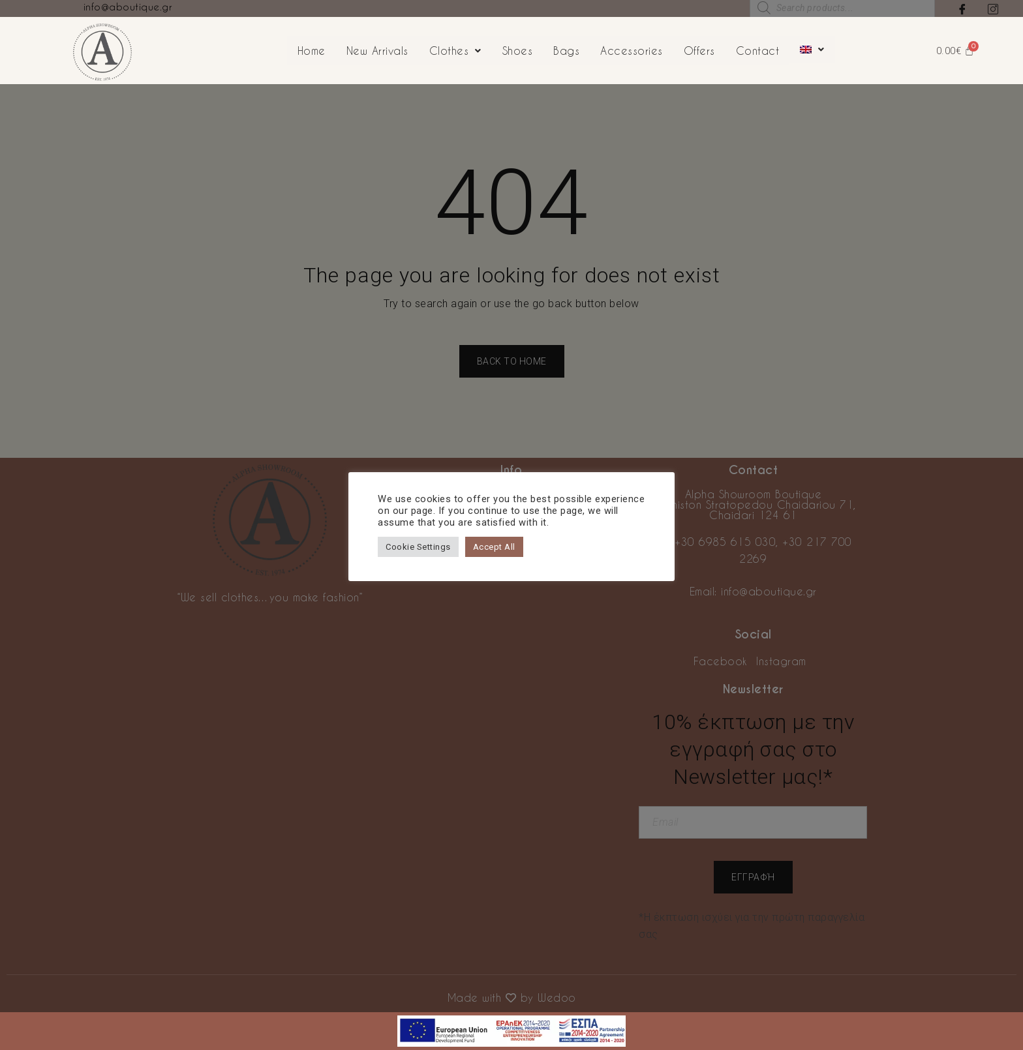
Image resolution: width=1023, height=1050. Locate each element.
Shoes (517, 50)
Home (312, 50)
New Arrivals (377, 50)
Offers (699, 50)
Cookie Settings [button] (418, 547)
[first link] (511, 1020)
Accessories (631, 50)
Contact (758, 50)
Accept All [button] (494, 547)
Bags (566, 50)
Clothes (455, 50)
